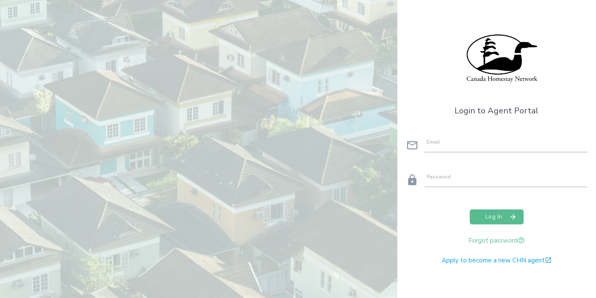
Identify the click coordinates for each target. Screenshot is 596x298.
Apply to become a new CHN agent (497, 260)
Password (439, 176)
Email (433, 142)
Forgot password (497, 240)
